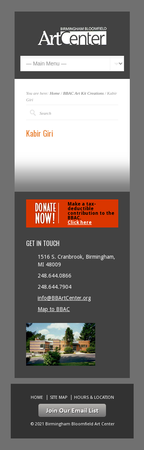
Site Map (58, 397)
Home (55, 93)
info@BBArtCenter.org (64, 298)
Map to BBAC (54, 309)
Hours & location (94, 397)
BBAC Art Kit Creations (83, 93)
